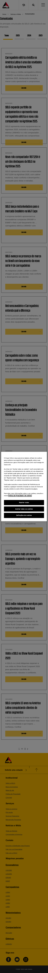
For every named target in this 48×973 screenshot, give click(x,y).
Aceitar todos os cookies (24, 509)
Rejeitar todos (24, 502)
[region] (24, 486)
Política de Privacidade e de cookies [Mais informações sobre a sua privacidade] (19, 495)
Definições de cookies (24, 515)
